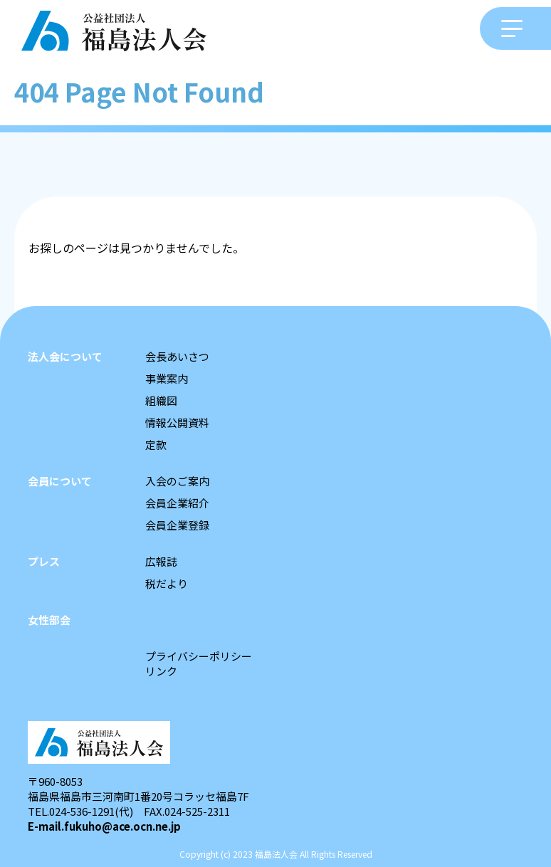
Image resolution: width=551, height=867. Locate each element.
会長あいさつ (177, 356)
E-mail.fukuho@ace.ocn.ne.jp (104, 826)
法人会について (65, 356)
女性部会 (49, 619)
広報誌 (161, 561)
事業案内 (166, 378)
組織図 (161, 400)
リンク (161, 670)
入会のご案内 (177, 480)
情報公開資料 (177, 422)
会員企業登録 (177, 524)
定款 (156, 444)
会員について (60, 480)
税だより (166, 583)
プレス (44, 561)
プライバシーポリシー (198, 655)
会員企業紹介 (177, 502)
